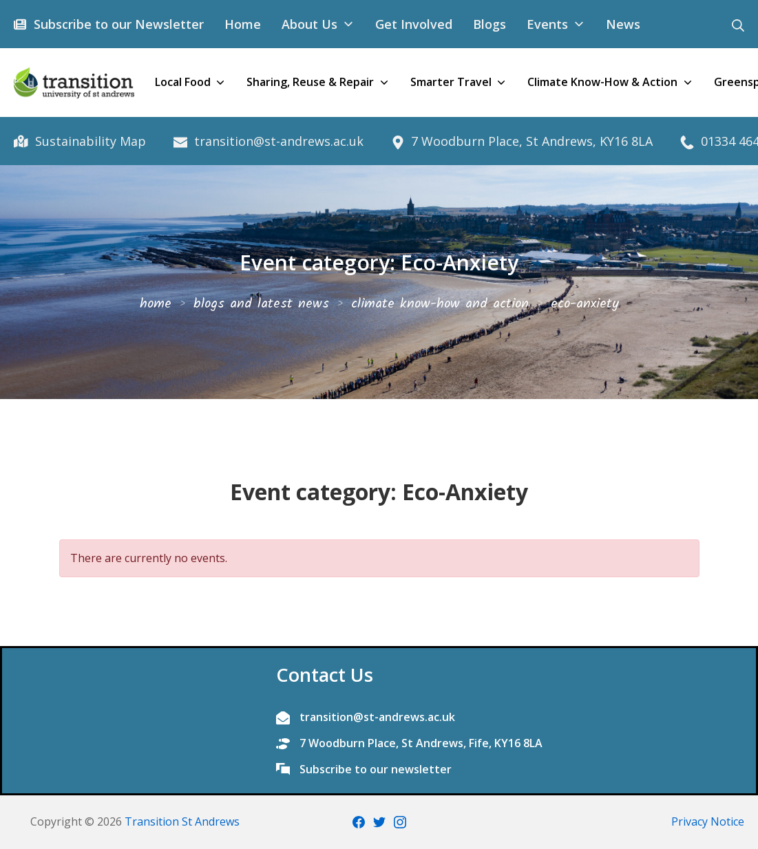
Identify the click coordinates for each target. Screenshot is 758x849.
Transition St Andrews (182, 821)
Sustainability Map (88, 141)
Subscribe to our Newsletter (117, 24)
